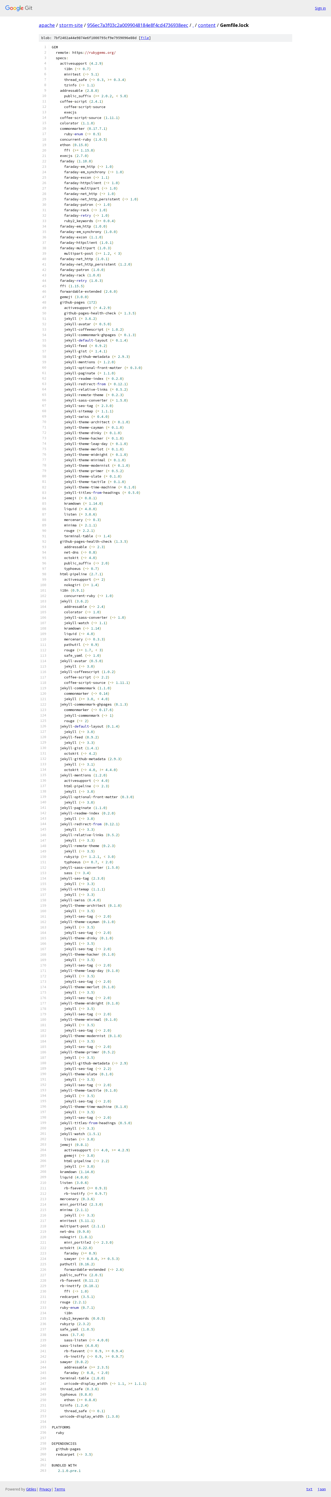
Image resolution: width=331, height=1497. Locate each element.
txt (309, 1489)
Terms (59, 1489)
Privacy (45, 1489)
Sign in (320, 8)
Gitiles (31, 1489)
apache (47, 25)
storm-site (71, 25)
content (207, 25)
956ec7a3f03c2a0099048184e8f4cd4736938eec (137, 25)
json (322, 1489)
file (145, 38)
